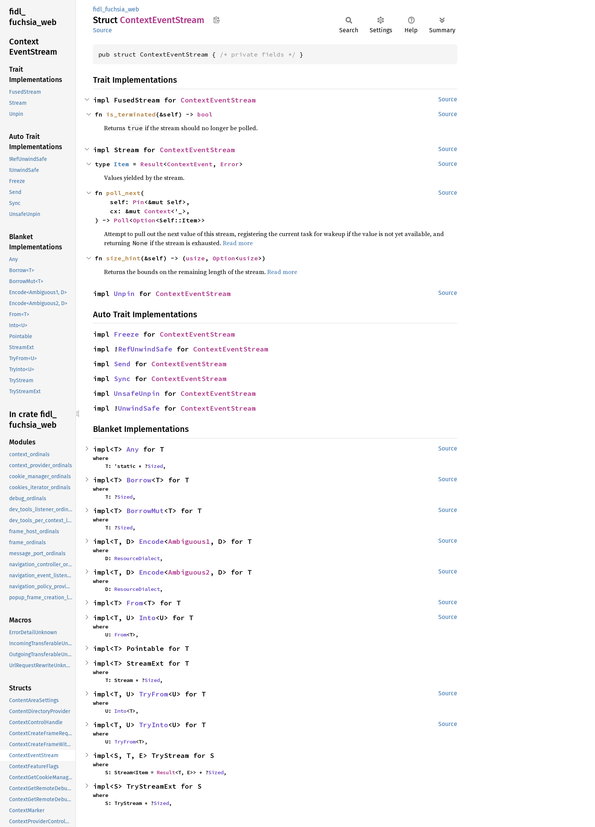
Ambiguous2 (189, 572)
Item (121, 164)
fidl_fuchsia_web (116, 9)
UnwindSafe (139, 408)
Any (132, 449)
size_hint (123, 258)
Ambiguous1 (189, 541)
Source (102, 30)
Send (122, 363)
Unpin (124, 293)
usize (195, 258)
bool (204, 114)
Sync (122, 378)
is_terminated (131, 114)
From (134, 603)
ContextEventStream (218, 100)
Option (144, 220)
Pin (138, 202)
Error (229, 164)
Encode (151, 541)
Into (147, 617)
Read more (238, 243)
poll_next (123, 193)
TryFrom (153, 694)
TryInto (153, 724)
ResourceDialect (137, 558)
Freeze (126, 334)
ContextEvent (189, 164)
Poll (121, 220)
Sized (155, 466)
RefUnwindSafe (145, 349)
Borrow (138, 480)
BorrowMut (145, 510)
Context (157, 211)
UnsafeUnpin (137, 393)
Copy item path (216, 19)
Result (151, 164)
